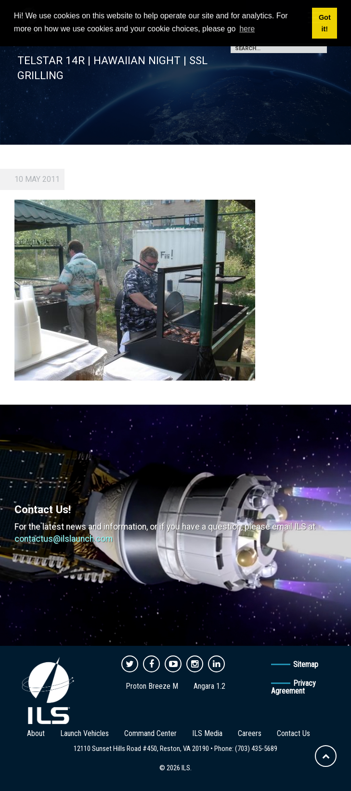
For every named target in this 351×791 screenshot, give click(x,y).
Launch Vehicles (84, 733)
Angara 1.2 (209, 686)
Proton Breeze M (152, 686)
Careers (249, 733)
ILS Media (207, 733)
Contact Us (293, 733)
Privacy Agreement (293, 687)
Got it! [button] (325, 23)
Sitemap (305, 664)
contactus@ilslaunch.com (63, 539)
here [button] (247, 29)
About (36, 733)
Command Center (150, 733)
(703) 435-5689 (256, 748)
